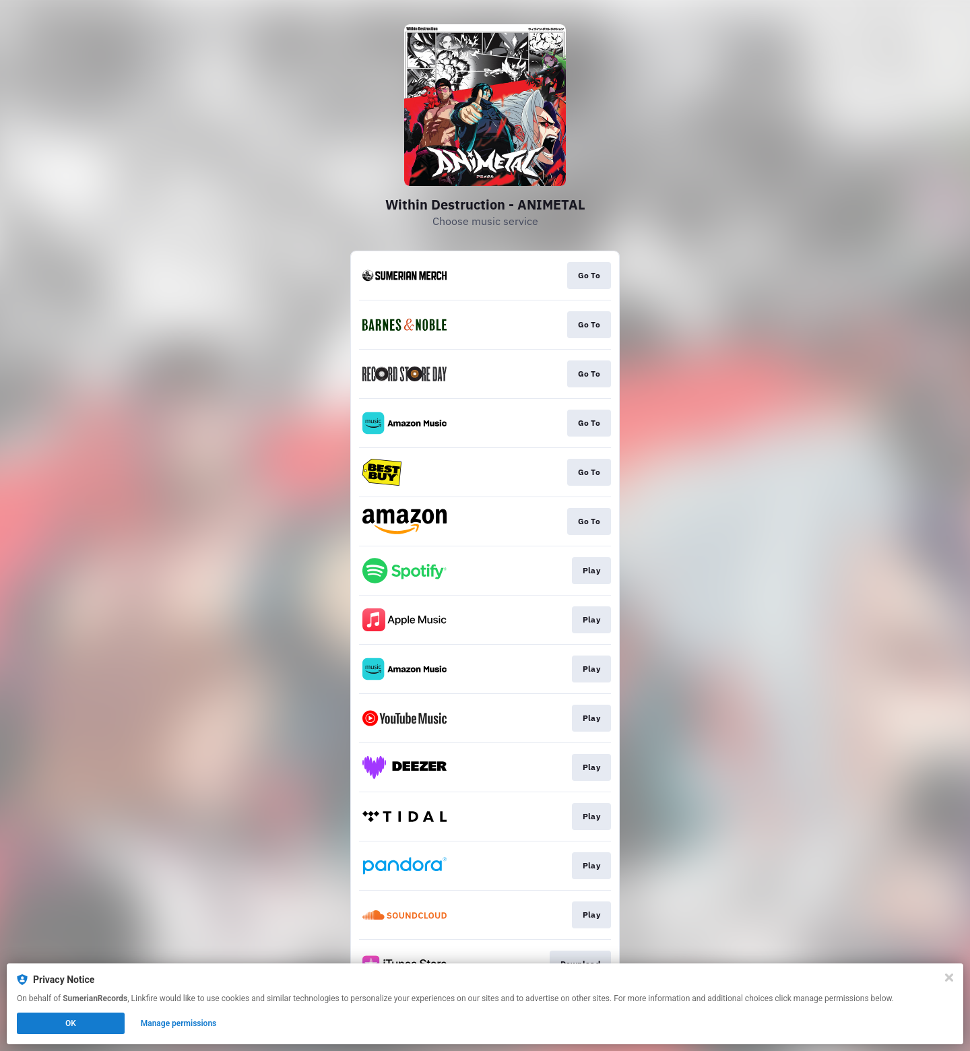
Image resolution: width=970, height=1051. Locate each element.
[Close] (949, 977)
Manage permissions (179, 1023)
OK (70, 1023)
